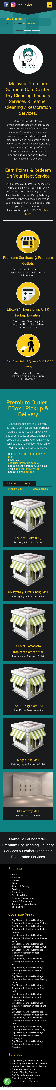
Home (15, 874)
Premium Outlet (15, 488)
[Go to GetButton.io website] (7, 1087)
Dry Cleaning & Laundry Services (28, 1060)
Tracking (16, 889)
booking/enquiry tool (27, 468)
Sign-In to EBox (19, 895)
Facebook (29, 471)
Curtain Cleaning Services (24, 1072)
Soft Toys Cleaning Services (26, 1075)
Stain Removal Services (23, 1078)
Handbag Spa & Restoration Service (29, 1063)
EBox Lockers (40, 488)
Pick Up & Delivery (20, 886)
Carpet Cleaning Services (24, 1069)
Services (16, 877)
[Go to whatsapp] (7, 1081)
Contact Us (17, 892)
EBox (14, 883)
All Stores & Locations (19, 483)
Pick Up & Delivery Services (25, 1081)
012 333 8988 (29, 23)
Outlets (15, 880)
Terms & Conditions (22, 901)
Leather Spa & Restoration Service (29, 1066)
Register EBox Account (23, 898)
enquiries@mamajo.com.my (24, 462)
